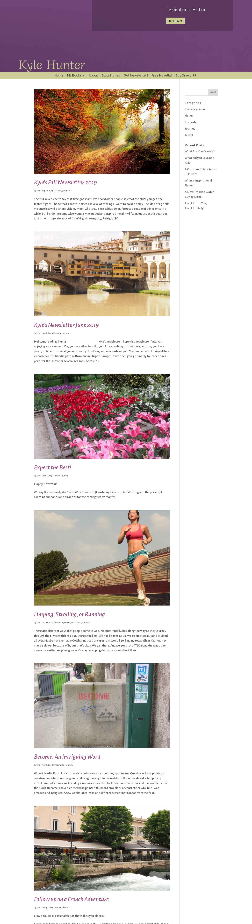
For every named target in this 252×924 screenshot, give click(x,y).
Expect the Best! (52, 467)
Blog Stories (111, 75)
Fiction (58, 191)
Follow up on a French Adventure (71, 899)
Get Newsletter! (136, 75)
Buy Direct (175, 21)
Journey (66, 191)
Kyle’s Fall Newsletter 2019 (65, 182)
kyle (38, 191)
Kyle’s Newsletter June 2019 (66, 325)
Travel (189, 135)
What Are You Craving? (199, 151)
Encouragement (62, 622)
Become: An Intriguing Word (67, 757)
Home (59, 75)
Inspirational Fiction (186, 9)
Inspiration (76, 622)
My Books (74, 75)
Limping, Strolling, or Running (69, 614)
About (93, 75)
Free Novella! (162, 75)
